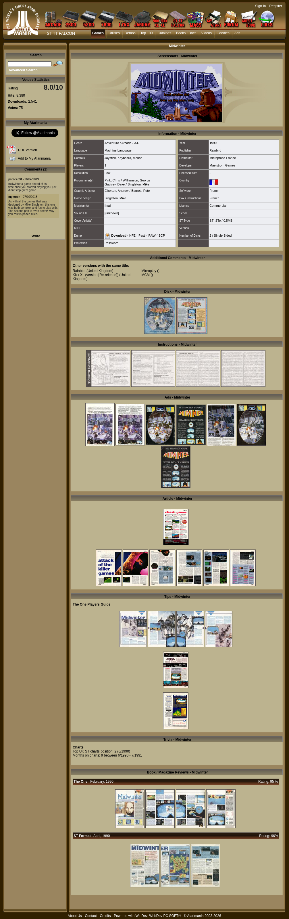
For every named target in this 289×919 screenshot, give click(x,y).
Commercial (217, 205)
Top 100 (146, 33)
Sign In (260, 6)
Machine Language (118, 150)
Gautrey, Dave (115, 184)
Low (107, 173)
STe (218, 220)
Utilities (114, 33)
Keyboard (124, 158)
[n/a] (108, 205)
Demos (130, 33)
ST (211, 220)
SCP (162, 235)
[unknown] (112, 213)
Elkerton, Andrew (116, 190)
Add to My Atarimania (34, 158)
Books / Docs (186, 33)
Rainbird (215, 150)
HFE (132, 235)
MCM (145, 275)
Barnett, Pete (140, 190)
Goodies (223, 33)
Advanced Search (23, 70)
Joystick (110, 158)
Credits (105, 916)
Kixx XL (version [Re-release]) (95, 275)
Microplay (148, 271)
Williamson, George (136, 180)
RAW (151, 235)
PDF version (27, 150)
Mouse (137, 158)
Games (98, 33)
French (214, 190)
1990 (212, 143)
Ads (237, 33)
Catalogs (164, 33)
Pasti (141, 235)
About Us (75, 916)
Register (275, 6)
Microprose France (222, 158)
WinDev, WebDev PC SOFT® (158, 916)
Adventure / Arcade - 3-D (122, 143)
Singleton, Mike (138, 184)
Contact (91, 916)
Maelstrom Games (222, 165)
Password (111, 243)
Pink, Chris (112, 180)
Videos (206, 33)
